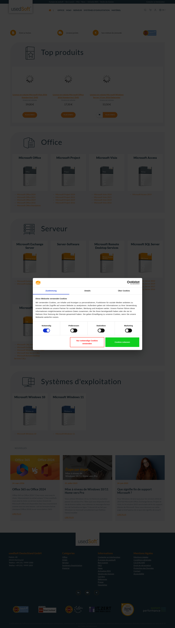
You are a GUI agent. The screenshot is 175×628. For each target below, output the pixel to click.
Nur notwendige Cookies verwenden (87, 342)
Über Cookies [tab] (124, 291)
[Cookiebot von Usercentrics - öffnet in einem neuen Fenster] (129, 283)
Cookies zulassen (122, 342)
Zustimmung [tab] (51, 291)
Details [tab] (87, 291)
